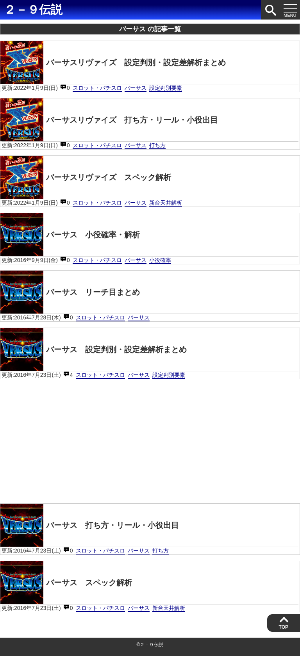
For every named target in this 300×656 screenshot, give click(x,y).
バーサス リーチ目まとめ (70, 292)
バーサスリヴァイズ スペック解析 (85, 177)
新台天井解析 (165, 203)
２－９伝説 (33, 9)
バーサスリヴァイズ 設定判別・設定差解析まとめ (113, 62)
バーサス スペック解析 (66, 582)
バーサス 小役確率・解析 (70, 234)
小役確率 (160, 260)
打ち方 (157, 145)
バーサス (135, 88)
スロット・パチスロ (97, 88)
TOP (283, 627)
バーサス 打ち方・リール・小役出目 (89, 525)
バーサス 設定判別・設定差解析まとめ (93, 349)
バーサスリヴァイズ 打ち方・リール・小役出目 (109, 119)
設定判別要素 (165, 88)
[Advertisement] (150, 439)
